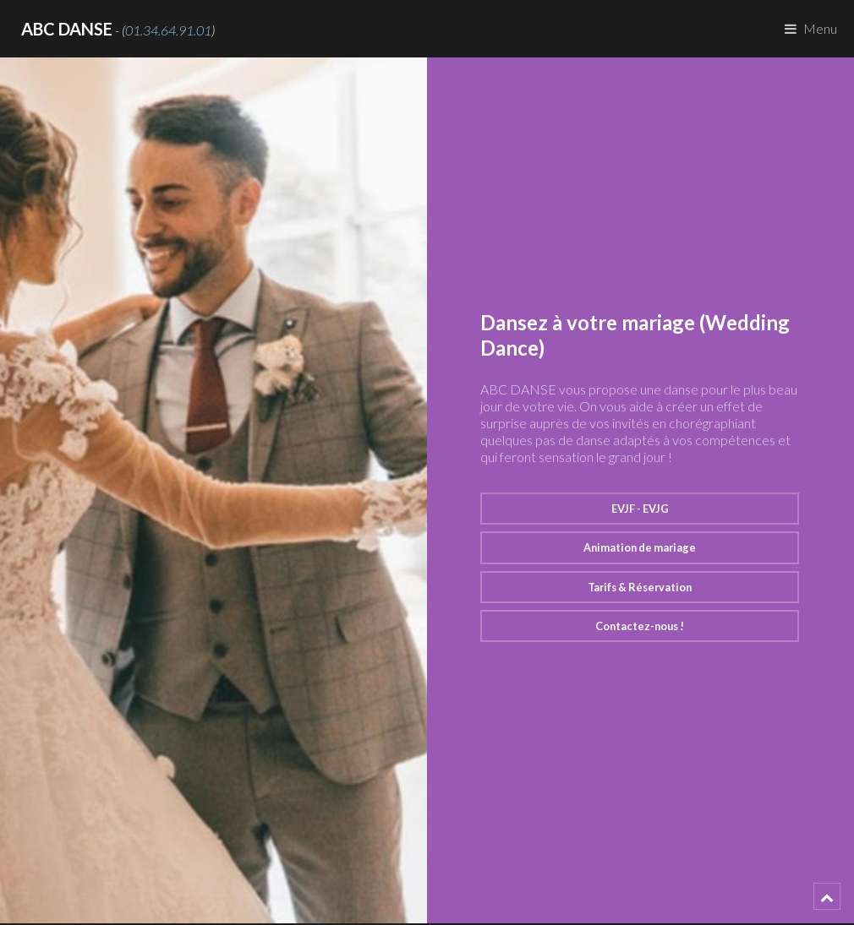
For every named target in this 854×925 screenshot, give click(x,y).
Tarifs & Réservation (640, 587)
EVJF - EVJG (640, 508)
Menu (820, 28)
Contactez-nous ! (639, 626)
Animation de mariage (639, 547)
